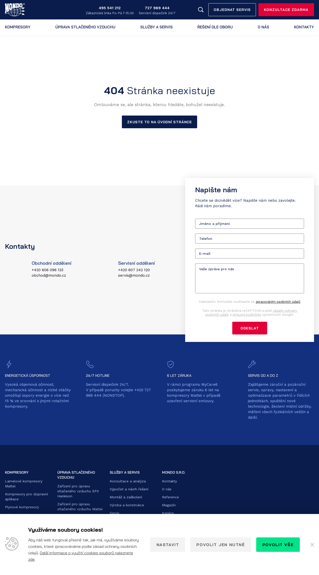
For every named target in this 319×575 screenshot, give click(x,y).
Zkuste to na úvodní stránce (159, 122)
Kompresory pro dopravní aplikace (26, 497)
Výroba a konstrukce (127, 506)
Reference (170, 498)
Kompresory (17, 27)
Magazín (169, 506)
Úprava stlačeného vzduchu (85, 27)
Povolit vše (278, 544)
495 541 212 (110, 8)
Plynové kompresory (22, 508)
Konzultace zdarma (286, 9)
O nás (263, 27)
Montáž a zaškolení (126, 498)
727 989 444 (157, 8)
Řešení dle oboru (215, 27)
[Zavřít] (312, 544)
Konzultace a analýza (128, 482)
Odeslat (249, 328)
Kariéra (168, 513)
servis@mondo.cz (134, 275)
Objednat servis (232, 9)
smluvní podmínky (247, 315)
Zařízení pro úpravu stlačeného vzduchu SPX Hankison (78, 492)
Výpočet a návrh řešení (129, 490)
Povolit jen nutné (220, 544)
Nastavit (168, 544)
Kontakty (304, 27)
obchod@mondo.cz (49, 275)
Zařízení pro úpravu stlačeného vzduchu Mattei (80, 507)
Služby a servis (156, 27)
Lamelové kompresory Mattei (23, 484)
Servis (114, 513)
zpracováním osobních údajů (278, 302)
